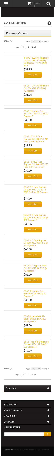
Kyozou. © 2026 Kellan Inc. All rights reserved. (31, 450)
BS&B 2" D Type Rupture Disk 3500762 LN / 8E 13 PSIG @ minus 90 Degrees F (36, 191)
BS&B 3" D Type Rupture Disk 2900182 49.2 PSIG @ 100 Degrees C (36, 217)
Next (34, 47)
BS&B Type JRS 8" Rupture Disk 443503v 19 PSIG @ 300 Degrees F (36, 344)
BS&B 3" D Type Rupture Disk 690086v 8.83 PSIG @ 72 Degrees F (36, 243)
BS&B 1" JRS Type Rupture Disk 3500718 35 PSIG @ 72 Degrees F (36, 88)
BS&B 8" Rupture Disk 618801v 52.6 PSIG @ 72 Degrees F (35, 293)
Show (28, 41)
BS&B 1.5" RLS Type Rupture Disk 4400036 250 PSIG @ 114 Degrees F (36, 164)
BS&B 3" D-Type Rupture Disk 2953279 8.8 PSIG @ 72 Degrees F (35, 268)
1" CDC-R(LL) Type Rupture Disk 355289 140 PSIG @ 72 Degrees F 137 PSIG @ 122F (36, 62)
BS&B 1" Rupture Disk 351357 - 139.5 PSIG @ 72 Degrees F (36, 113)
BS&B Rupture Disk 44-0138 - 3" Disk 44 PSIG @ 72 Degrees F (35, 319)
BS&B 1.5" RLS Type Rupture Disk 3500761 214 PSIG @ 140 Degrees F (36, 139)
